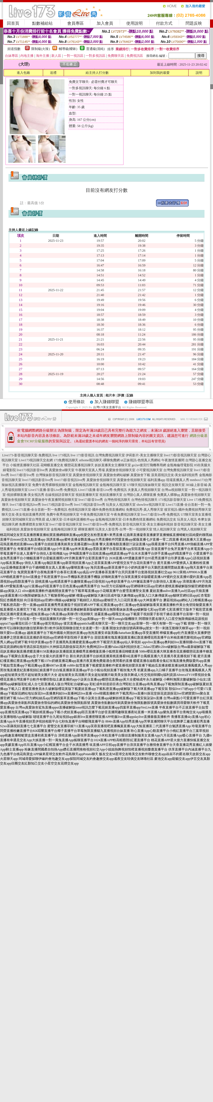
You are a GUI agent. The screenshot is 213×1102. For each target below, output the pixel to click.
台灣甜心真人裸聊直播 (139, 495)
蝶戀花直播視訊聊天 (79, 465)
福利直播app (156, 480)
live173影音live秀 (22, 475)
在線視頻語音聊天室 (60, 495)
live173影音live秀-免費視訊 (160, 514)
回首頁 (13, 23)
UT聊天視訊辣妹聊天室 (144, 485)
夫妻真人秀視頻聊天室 (144, 490)
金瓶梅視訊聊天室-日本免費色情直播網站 (125, 519)
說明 (199, 73)
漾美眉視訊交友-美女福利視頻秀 (174, 475)
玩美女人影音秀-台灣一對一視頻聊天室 (123, 529)
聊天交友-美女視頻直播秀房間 (24, 514)
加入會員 (105, 23)
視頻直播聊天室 (87, 495)
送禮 (53, 73)
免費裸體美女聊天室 (34, 524)
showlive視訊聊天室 (150, 505)
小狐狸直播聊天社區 (25, 465)
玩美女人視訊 (187, 519)
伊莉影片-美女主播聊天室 (144, 455)
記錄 (130, 395)
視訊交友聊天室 (173, 485)
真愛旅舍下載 (140, 475)
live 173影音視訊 (82, 455)
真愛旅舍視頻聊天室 (120, 470)
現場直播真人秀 (177, 480)
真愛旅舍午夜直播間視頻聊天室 (55, 500)
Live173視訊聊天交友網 (36, 460)
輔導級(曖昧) (68, 49)
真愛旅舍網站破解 (116, 475)
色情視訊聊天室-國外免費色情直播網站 (96, 509)
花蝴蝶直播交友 (51, 465)
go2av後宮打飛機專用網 (149, 465)
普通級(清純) (95, 49)
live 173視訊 (61, 455)
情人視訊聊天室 (164, 529)
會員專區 (75, 23)
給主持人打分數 (97, 73)
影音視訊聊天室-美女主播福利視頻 (148, 524)
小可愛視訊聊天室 (149, 470)
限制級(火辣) (40, 49)
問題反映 (194, 23)
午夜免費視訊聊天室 (95, 514)
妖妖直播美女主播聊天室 (113, 465)
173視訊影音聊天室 (172, 500)
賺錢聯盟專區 (141, 402)
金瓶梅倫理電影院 (180, 465)
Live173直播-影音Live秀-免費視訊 (53, 490)
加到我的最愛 (160, 73)
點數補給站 (42, 23)
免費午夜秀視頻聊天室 (62, 514)
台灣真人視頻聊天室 (192, 529)
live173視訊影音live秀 (32, 470)
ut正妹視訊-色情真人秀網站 (140, 460)
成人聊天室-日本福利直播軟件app (70, 519)
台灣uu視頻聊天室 (174, 490)
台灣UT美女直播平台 (107, 407)
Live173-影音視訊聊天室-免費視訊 (27, 455)
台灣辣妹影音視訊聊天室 (54, 475)
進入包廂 (23, 73)
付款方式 (164, 23)
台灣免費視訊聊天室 (110, 455)
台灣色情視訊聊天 (117, 500)
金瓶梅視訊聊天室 (85, 485)
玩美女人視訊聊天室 (121, 505)
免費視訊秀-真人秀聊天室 (144, 509)
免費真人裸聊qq (168, 495)
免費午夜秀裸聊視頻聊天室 (52, 485)
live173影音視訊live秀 (70, 480)
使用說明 (134, 23)
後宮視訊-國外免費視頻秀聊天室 (187, 509)
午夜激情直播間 (172, 460)
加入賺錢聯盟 (106, 402)
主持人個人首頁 (91, 395)
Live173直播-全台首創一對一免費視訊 (39, 509)
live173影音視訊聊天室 (180, 455)
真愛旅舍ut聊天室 (61, 470)
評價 (120, 395)
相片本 (110, 395)
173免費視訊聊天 (66, 460)
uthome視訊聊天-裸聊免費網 (99, 460)
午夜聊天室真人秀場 (90, 470)
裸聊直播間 (86, 529)
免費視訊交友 (166, 519)
